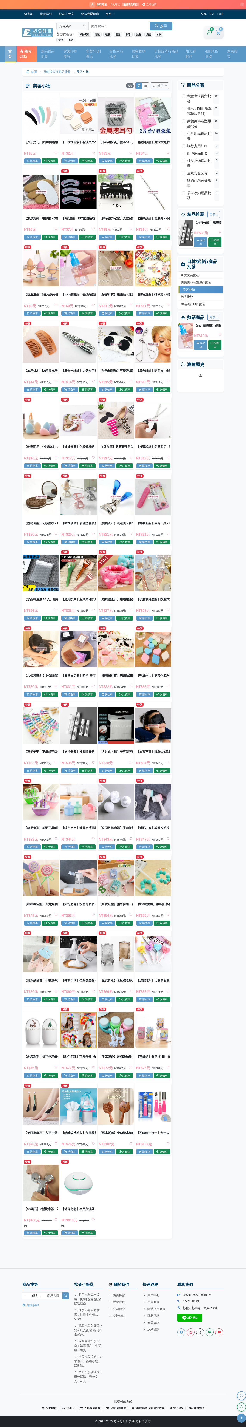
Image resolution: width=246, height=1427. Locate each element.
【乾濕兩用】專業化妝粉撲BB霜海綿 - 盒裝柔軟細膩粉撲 (153, 683)
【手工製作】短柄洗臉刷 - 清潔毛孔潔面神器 (116, 1070)
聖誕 (118, 35)
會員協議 (151, 1322)
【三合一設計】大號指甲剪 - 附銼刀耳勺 (79, 374)
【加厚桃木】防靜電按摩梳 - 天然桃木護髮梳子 (42, 374)
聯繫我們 (116, 1302)
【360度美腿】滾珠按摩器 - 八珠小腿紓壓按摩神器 (153, 915)
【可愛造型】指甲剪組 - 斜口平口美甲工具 (116, 915)
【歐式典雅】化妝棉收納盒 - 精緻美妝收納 (116, 992)
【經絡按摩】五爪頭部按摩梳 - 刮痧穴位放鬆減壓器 (79, 606)
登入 (211, 14)
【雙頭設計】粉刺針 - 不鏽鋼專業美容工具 (153, 220)
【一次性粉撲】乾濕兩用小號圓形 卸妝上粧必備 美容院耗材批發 (79, 143)
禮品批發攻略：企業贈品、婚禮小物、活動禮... (88, 1361)
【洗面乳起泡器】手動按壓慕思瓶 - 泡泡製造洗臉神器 (116, 838)
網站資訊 (151, 1329)
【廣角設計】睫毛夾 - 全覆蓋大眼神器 (153, 374)
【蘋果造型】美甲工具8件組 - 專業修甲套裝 (42, 838)
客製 (97, 35)
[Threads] (200, 1332)
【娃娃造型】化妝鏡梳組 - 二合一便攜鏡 (79, 452)
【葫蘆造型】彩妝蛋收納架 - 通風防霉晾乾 (42, 297)
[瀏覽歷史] (241, 1395)
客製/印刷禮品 (93, 54)
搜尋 (161, 26)
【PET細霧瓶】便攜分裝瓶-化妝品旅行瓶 (207, 326)
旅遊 (138, 35)
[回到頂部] (241, 1418)
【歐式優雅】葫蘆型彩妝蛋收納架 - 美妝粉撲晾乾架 (79, 529)
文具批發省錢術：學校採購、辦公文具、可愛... (88, 1376)
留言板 (28, 14)
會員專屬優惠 (90, 14)
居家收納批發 (138, 54)
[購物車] (218, 33)
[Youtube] (219, 1332)
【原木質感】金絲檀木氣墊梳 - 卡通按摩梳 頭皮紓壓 (116, 1147)
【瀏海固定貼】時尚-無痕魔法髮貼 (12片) (79, 683)
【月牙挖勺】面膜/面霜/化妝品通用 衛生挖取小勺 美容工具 (42, 143)
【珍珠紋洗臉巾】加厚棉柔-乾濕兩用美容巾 (79, 1147)
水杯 (159, 35)
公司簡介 (116, 1309)
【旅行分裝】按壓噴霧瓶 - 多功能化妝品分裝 (207, 223)
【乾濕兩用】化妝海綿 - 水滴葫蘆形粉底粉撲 (42, 452)
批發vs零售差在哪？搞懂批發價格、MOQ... (87, 1314)
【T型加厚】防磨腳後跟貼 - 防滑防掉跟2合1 (116, 452)
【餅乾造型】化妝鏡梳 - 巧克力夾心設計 (42, 529)
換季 (128, 35)
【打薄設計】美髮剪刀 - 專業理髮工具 (153, 452)
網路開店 (84, 35)
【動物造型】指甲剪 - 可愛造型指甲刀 (153, 297)
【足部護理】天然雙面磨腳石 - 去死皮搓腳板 (153, 992)
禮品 (107, 35)
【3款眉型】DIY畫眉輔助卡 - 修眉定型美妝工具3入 (79, 220)
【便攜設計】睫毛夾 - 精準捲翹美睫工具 (116, 529)
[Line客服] (210, 1332)
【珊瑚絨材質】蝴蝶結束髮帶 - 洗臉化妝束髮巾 (116, 683)
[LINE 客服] (241, 1407)
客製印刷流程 (70, 54)
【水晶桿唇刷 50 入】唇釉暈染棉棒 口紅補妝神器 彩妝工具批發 (42, 606)
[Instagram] (191, 1332)
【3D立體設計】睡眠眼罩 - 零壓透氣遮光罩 (42, 683)
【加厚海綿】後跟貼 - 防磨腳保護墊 (42, 220)
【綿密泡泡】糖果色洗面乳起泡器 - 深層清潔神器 (79, 838)
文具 (71, 40)
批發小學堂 (66, 14)
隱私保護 (151, 1315)
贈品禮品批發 (48, 54)
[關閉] (240, 5)
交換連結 (116, 1315)
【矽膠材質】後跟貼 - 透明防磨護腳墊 (116, 297)
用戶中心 (151, 1295)
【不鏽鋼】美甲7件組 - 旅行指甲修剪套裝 (153, 1070)
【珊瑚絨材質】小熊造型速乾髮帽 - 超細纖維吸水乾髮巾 (42, 992)
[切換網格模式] (138, 86)
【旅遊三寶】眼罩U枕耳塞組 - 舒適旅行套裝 (153, 761)
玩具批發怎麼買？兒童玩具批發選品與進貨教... (88, 1330)
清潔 (60, 40)
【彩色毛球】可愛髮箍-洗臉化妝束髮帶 (79, 1070)
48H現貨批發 (211, 54)
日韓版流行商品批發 (166, 54)
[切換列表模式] (145, 86)
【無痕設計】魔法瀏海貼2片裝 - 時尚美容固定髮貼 (153, 143)
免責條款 (116, 1295)
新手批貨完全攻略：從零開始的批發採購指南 (87, 1299)
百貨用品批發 (116, 54)
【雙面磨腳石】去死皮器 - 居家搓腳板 (42, 1147)
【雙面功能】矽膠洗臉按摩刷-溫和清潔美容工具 (153, 838)
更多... (213, 214)
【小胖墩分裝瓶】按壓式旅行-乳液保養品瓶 (153, 606)
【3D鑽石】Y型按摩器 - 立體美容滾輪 (42, 1224)
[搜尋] (65, 1295)
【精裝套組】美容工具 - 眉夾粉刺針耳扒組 (153, 529)
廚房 (148, 35)
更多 (110, 14)
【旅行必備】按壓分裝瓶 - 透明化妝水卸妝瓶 (79, 915)
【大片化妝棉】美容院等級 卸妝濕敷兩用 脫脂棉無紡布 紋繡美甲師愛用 (116, 761)
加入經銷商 (191, 54)
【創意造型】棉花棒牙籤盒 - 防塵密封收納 (42, 1070)
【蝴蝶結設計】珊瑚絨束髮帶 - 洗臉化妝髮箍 (116, 606)
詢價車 (215, 242)
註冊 (221, 14)
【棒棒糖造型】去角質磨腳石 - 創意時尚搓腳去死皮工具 (42, 915)
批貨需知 (46, 14)
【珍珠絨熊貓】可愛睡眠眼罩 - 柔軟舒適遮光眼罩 (116, 374)
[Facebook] (181, 1332)
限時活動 (25, 54)
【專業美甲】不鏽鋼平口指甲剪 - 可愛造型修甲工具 (42, 761)
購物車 (200, 242)
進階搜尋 (232, 54)
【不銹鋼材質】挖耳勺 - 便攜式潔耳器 (116, 143)
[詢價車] (209, 33)
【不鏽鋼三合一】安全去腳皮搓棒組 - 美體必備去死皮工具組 (153, 1147)
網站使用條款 (154, 1309)
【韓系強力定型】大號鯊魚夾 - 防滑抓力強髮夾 (116, 220)
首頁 (10, 54)
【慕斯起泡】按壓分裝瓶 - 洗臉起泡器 (79, 992)
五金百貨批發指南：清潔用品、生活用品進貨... (87, 1345)
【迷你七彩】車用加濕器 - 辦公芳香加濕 (79, 1224)
